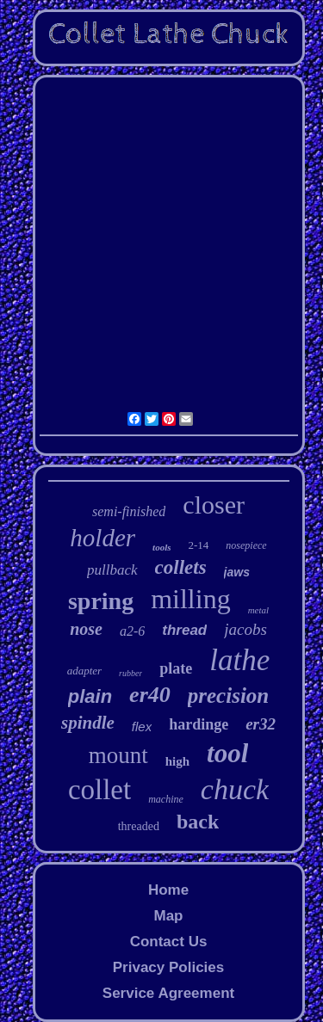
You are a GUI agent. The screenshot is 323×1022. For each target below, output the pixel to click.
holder (102, 537)
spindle (88, 722)
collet (99, 789)
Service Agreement (168, 993)
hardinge (198, 724)
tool (227, 753)
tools (161, 547)
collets (181, 567)
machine (165, 799)
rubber (130, 673)
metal (258, 610)
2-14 (198, 545)
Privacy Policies (168, 967)
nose (86, 628)
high (177, 761)
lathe (239, 660)
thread (184, 630)
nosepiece (246, 545)
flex (142, 726)
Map (168, 916)
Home (168, 890)
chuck (235, 789)
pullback (112, 570)
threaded (138, 826)
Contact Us (169, 941)
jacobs (245, 629)
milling (190, 598)
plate (175, 668)
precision (228, 695)
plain (90, 696)
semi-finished (128, 511)
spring (101, 601)
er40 (150, 694)
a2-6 (132, 631)
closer (214, 504)
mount (118, 755)
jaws (237, 572)
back (198, 821)
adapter (84, 670)
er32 (260, 724)
